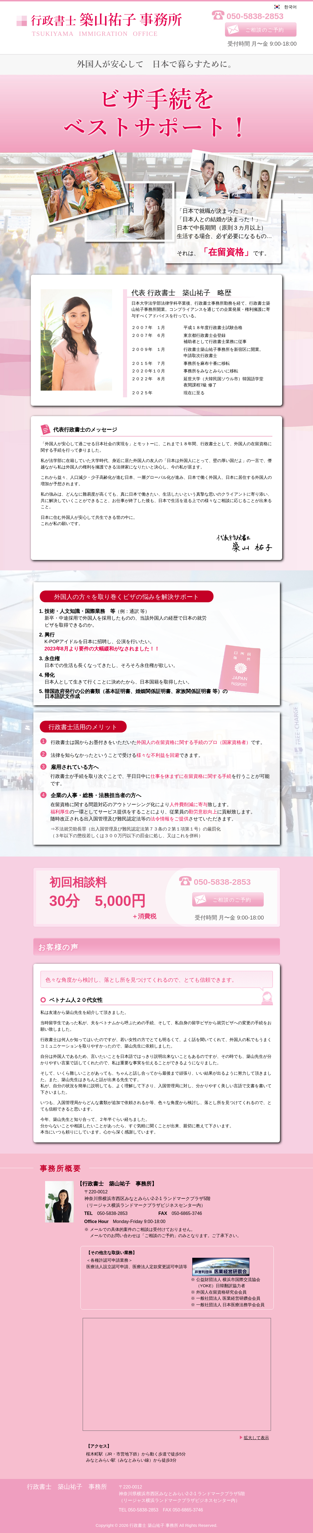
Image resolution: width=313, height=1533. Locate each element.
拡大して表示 (256, 1437)
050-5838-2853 (255, 16)
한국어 (290, 6)
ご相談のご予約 (264, 30)
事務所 (106, 20)
